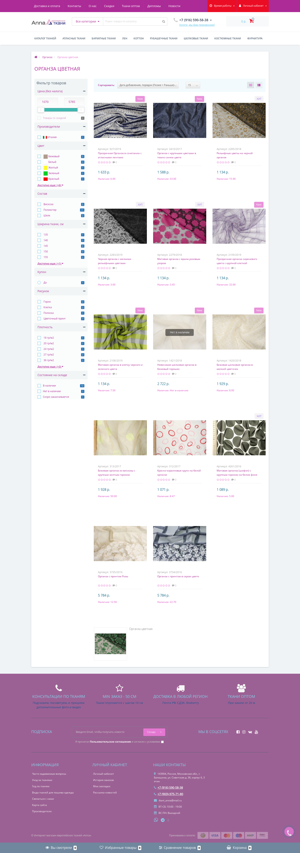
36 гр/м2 (48, 360)
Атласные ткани (73, 38)
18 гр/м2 (48, 337)
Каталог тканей (45, 38)
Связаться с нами (43, 799)
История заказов (103, 780)
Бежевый (51, 157)
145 (45, 246)
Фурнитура (254, 38)
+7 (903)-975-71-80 (168, 794)
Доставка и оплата (47, 6)
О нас (93, 6)
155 (45, 257)
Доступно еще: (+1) (50, 263)
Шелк (46, 215)
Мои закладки (101, 786)
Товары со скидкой (54, 118)
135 (45, 234)
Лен (124, 38)
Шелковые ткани (196, 38)
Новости (174, 6)
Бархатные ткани (104, 38)
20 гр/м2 (48, 343)
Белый (49, 162)
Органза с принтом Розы (113, 576)
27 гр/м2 (48, 354)
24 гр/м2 (48, 349)
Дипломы (154, 6)
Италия (50, 137)
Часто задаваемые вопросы (49, 774)
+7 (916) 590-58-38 (168, 787)
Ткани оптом (131, 6)
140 (45, 240)
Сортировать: (106, 85)
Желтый (50, 168)
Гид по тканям (40, 786)
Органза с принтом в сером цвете (178, 576)
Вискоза (48, 204)
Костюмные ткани (227, 38)
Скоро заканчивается (56, 397)
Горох (47, 301)
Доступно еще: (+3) (50, 366)
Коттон (139, 38)
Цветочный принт (54, 318)
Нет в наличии (52, 391)
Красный (51, 179)
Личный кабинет (103, 774)
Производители (42, 811)
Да (45, 282)
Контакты (74, 6)
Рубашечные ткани (164, 38)
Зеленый (51, 173)
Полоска (48, 313)
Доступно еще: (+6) (50, 185)
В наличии (49, 385)
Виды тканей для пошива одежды (53, 792)
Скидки (109, 6)
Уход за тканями (42, 780)
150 (45, 251)
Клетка (47, 307)
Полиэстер (49, 210)
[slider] (40, 110)
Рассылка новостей (105, 792)
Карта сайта (39, 805)
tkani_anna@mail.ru (168, 800)
